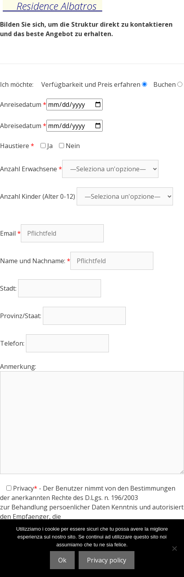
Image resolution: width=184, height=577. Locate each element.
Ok (62, 560)
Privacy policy (106, 560)
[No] (174, 548)
